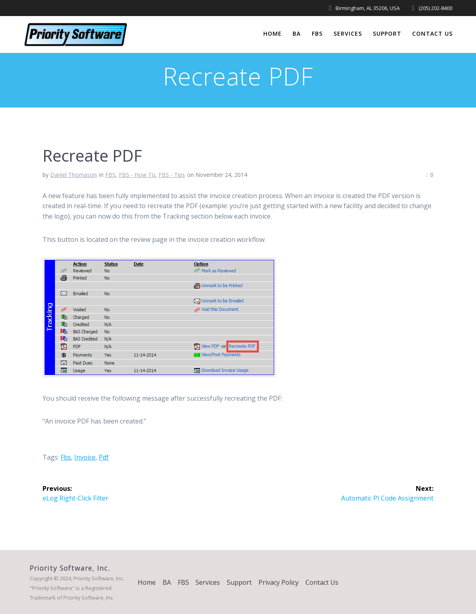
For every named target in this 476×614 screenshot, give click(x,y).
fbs (66, 457)
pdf (104, 457)
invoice (85, 457)
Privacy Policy (278, 582)
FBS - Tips (172, 174)
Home (272, 33)
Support (387, 33)
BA (297, 33)
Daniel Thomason (73, 174)
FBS (317, 33)
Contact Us (432, 33)
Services (348, 33)
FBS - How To (137, 174)
